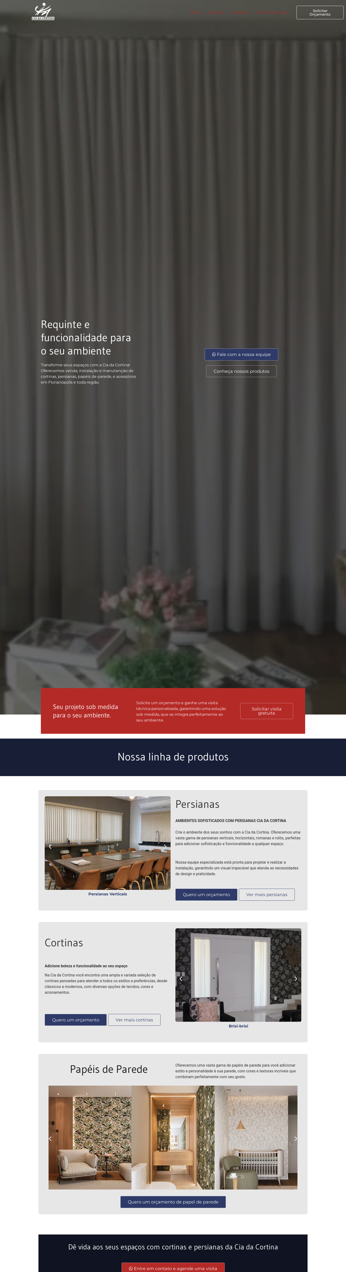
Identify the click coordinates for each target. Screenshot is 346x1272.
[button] (50, 847)
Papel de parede (272, 12)
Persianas (240, 12)
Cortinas (216, 12)
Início (196, 12)
